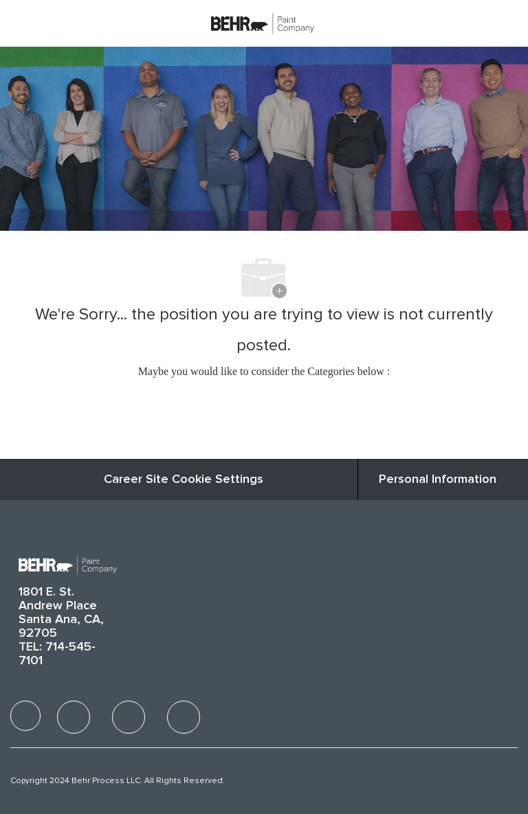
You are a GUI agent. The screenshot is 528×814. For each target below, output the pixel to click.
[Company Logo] (262, 22)
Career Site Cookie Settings (183, 479)
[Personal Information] (437, 479)
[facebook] (25, 716)
